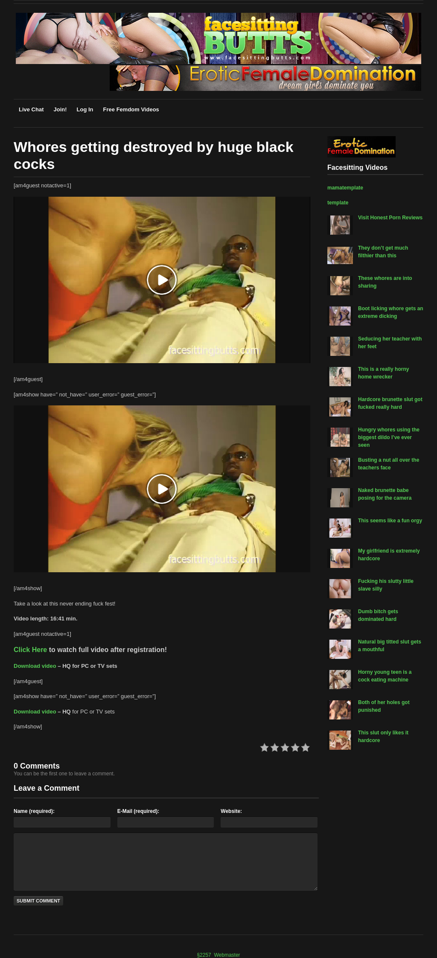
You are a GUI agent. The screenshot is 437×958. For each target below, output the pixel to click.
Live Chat (31, 109)
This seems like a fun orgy (390, 521)
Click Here (30, 649)
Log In (85, 109)
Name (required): (34, 811)
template (337, 203)
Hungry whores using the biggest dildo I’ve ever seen (389, 437)
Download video (35, 666)
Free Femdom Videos (131, 109)
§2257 (204, 955)
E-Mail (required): (138, 811)
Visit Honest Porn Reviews (390, 218)
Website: (231, 811)
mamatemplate (345, 188)
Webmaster (227, 955)
